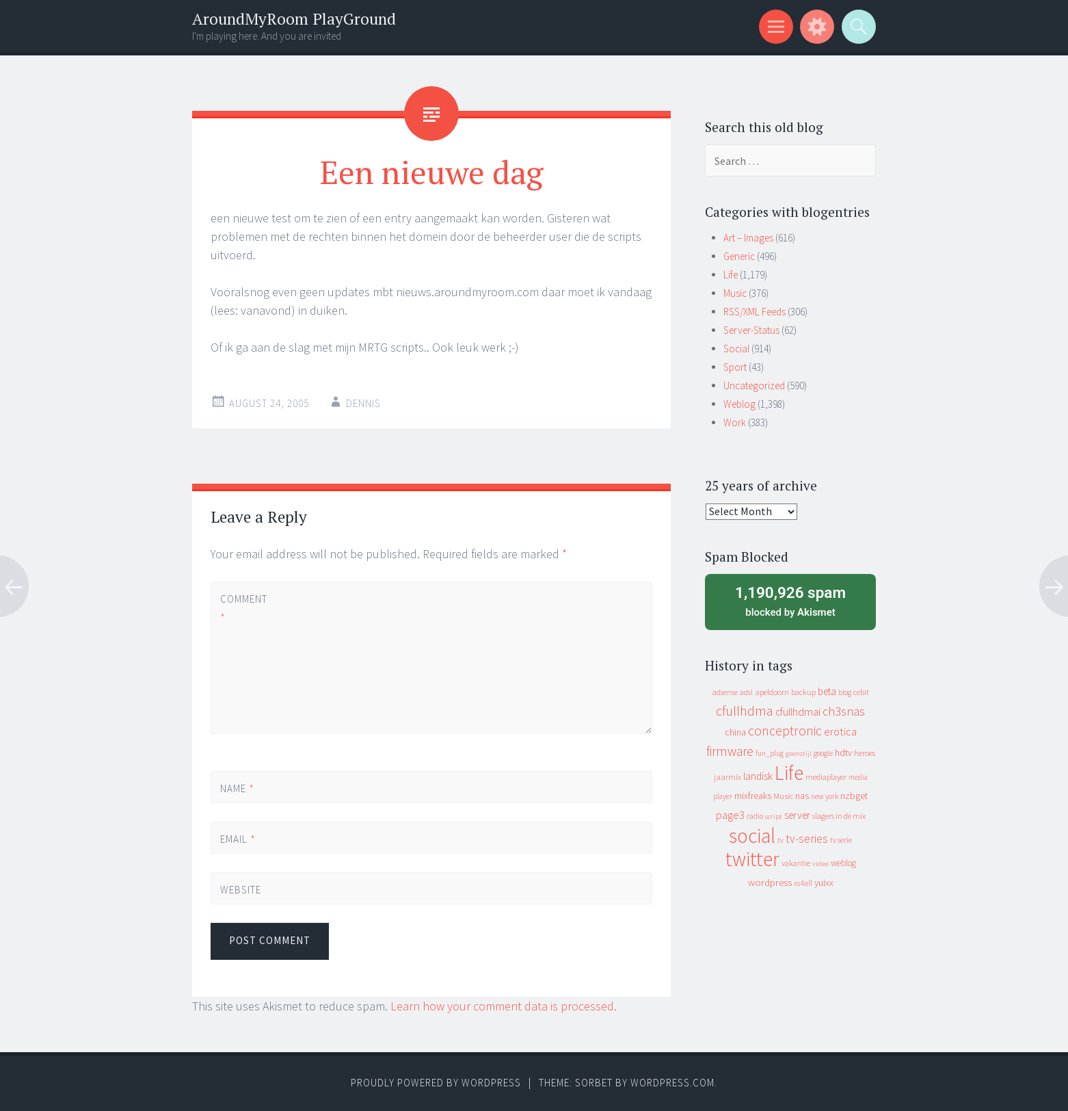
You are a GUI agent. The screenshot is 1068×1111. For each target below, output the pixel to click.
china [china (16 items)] (735, 732)
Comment (243, 608)
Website (240, 889)
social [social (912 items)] (752, 835)
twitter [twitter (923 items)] (752, 859)
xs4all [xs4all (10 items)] (803, 883)
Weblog (739, 403)
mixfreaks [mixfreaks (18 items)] (752, 795)
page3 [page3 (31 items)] (730, 815)
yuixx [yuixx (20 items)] (823, 882)
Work (734, 422)
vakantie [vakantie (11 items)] (796, 863)
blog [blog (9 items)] (844, 692)
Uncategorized (754, 385)
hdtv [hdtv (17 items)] (843, 752)
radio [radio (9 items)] (755, 816)
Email (238, 839)
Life (730, 274)
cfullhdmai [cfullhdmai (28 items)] (797, 711)
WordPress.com (672, 1082)
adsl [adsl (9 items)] (746, 692)
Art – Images (748, 237)
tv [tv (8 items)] (780, 840)
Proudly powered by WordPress (436, 1082)
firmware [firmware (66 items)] (729, 751)
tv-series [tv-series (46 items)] (807, 838)
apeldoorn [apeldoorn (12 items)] (772, 692)
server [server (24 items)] (797, 815)
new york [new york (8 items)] (824, 796)
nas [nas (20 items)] (802, 795)
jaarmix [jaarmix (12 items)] (727, 777)
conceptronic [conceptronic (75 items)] (785, 730)
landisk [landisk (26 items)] (758, 776)
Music (735, 293)
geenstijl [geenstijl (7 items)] (799, 753)
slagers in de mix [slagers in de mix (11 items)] (839, 816)
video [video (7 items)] (820, 863)
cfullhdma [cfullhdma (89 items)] (744, 710)
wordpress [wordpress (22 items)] (770, 882)
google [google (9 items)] (823, 753)
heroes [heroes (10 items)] (864, 753)
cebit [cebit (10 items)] (861, 692)
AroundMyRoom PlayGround (294, 18)
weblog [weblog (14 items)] (843, 863)
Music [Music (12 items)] (783, 796)
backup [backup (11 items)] (803, 692)
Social (736, 348)
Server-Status (751, 330)
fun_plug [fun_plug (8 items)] (770, 753)
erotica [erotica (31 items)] (840, 731)
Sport (735, 367)
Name (237, 788)
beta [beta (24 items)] (827, 691)
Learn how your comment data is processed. (503, 1006)
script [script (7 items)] (773, 816)
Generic (739, 256)
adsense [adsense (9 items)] (725, 692)
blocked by (790, 600)
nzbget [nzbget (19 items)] (854, 795)
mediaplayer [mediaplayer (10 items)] (825, 777)
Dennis (363, 403)
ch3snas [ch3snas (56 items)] (844, 711)
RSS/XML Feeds (754, 311)
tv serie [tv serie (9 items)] (841, 840)
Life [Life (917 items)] (789, 772)
